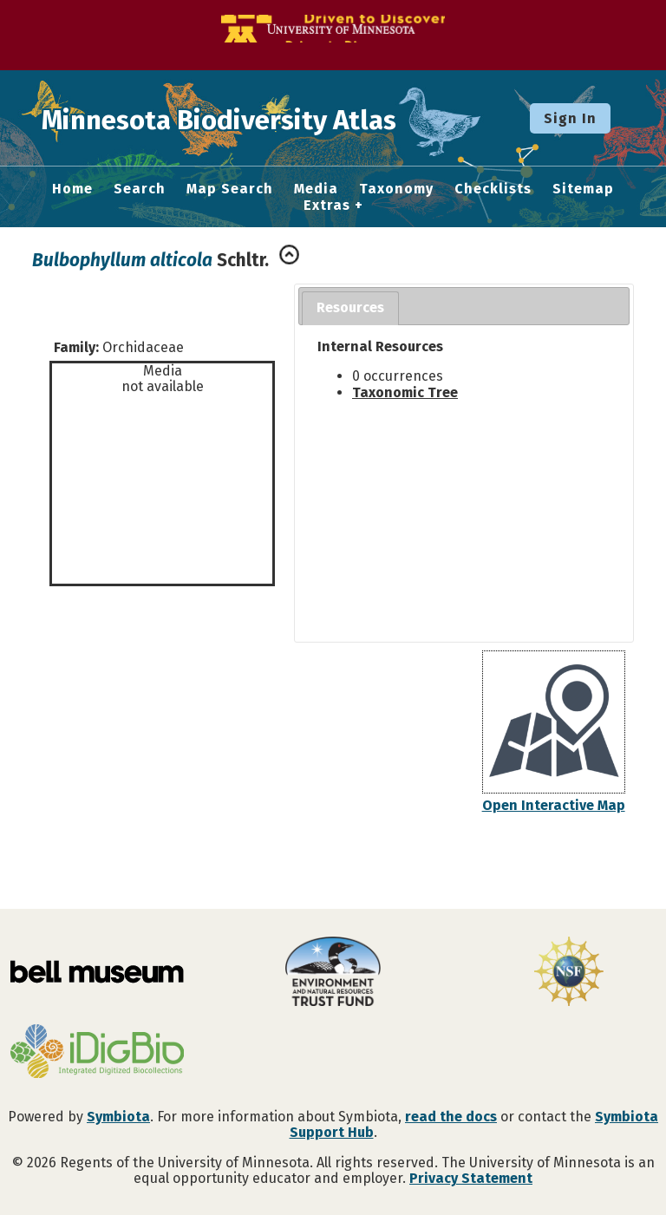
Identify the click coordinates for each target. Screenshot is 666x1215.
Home (72, 189)
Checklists (493, 189)
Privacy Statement (470, 1178)
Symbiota (118, 1116)
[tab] (350, 308)
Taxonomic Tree (405, 392)
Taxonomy (396, 189)
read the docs (451, 1116)
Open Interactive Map (553, 805)
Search (140, 189)
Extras (327, 205)
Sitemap (583, 189)
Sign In (570, 118)
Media (316, 189)
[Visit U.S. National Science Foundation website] (569, 973)
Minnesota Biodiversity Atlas (270, 118)
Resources (350, 307)
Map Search (229, 189)
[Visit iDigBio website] (97, 1052)
